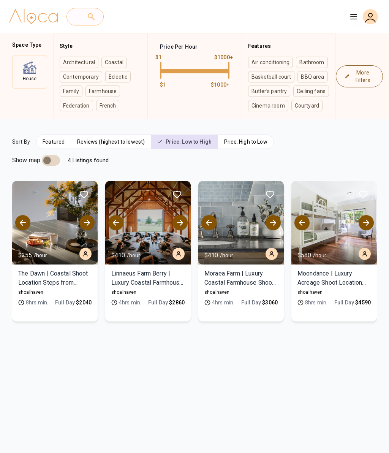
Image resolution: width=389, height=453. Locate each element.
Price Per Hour (179, 47)
